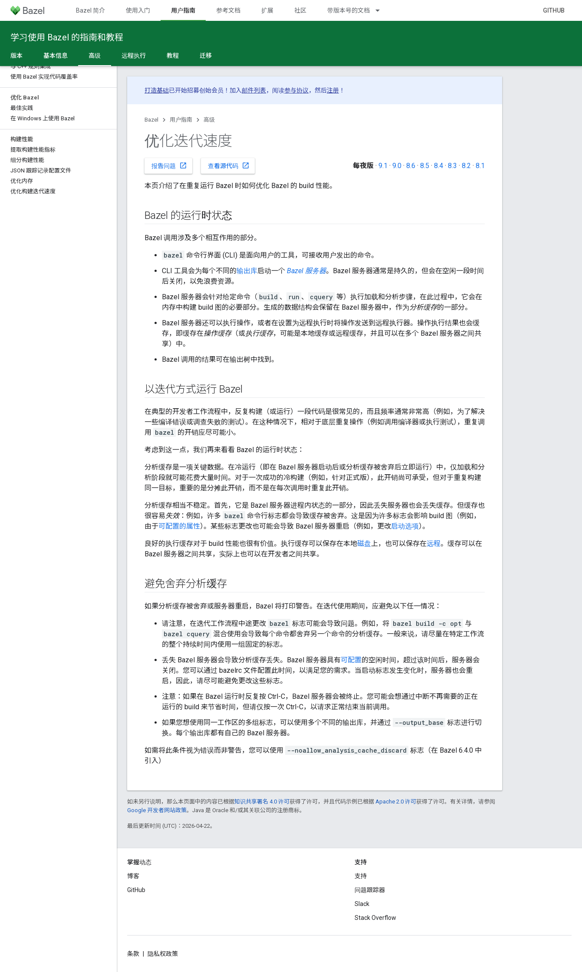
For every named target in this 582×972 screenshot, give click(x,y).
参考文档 (228, 10)
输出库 (247, 271)
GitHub (554, 10)
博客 (133, 876)
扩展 (267, 10)
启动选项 (405, 526)
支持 (361, 876)
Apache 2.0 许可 (395, 801)
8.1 (480, 166)
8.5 (424, 166)
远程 (434, 543)
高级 (209, 119)
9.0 (396, 166)
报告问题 (169, 165)
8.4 (438, 166)
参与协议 (296, 90)
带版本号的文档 (348, 10)
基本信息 (55, 55)
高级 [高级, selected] (95, 55)
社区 (300, 10)
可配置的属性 (179, 526)
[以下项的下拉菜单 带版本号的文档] (381, 10)
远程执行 (134, 55)
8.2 (466, 166)
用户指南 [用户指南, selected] (183, 10)
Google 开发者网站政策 (157, 810)
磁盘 (364, 543)
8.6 (410, 166)
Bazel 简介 (90, 10)
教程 (173, 55)
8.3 (452, 166)
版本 (16, 55)
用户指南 (181, 119)
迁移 (206, 55)
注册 (333, 90)
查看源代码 (229, 165)
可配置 (351, 660)
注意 (169, 696)
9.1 (383, 166)
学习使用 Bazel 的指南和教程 (66, 37)
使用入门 (138, 10)
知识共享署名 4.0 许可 (261, 801)
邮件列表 (254, 90)
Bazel (151, 119)
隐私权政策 (163, 953)
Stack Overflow (375, 917)
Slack (362, 903)
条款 (133, 953)
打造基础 (157, 90)
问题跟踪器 (370, 889)
